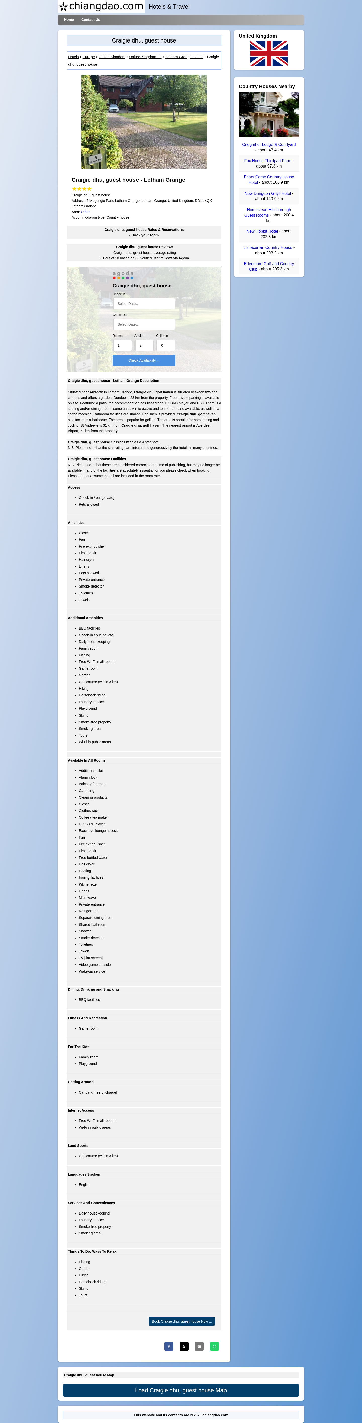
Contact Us (90, 20)
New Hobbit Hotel (263, 231)
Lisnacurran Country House (268, 247)
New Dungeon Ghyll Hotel (268, 193)
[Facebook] (168, 1346)
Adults (138, 336)
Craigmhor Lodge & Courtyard (269, 145)
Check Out (120, 315)
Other (85, 212)
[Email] (199, 1346)
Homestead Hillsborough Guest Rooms (267, 212)
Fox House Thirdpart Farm (268, 161)
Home (69, 20)
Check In (119, 294)
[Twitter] (184, 1346)
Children (162, 336)
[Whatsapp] (214, 1346)
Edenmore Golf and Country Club (269, 266)
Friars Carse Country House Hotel (269, 180)
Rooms (118, 336)
